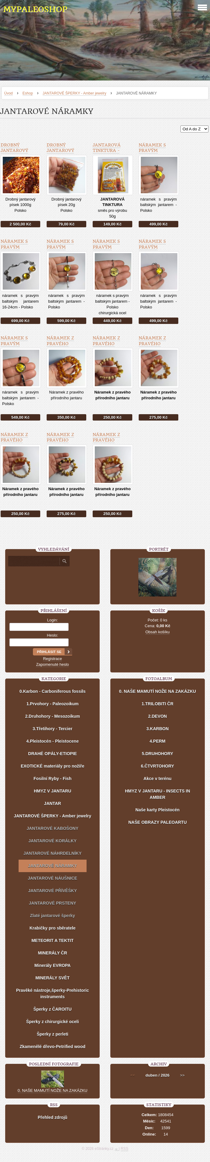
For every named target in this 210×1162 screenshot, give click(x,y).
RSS (124, 1149)
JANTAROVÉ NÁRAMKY (52, 865)
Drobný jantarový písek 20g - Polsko (60, 153)
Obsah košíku (157, 632)
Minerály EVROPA (52, 965)
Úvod (8, 93)
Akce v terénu (158, 778)
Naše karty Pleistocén (157, 809)
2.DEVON (157, 716)
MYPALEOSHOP (35, 9)
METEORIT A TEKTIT (52, 940)
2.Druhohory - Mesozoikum (52, 716)
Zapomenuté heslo (52, 664)
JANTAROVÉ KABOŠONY (52, 828)
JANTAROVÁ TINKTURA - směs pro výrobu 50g (107, 153)
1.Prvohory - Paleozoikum (53, 703)
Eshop (28, 93)
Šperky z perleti (52, 1034)
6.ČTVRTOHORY (157, 766)
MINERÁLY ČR (52, 953)
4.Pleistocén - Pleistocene (52, 741)
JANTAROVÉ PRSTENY (52, 903)
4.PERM (158, 741)
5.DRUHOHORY (157, 753)
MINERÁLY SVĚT (52, 977)
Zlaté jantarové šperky (52, 915)
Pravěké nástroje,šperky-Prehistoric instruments (52, 993)
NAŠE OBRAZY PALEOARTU (157, 822)
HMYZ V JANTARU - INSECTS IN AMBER (157, 794)
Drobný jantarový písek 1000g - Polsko (16, 153)
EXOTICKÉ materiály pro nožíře (52, 766)
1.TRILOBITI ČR (157, 703)
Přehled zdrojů (52, 1117)
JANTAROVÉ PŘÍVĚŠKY (52, 890)
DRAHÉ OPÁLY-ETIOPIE (52, 753)
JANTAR (52, 803)
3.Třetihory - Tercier (52, 728)
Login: (52, 620)
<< (132, 1075)
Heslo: (52, 635)
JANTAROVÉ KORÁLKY (52, 840)
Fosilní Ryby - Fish (52, 778)
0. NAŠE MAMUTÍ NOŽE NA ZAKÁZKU (157, 691)
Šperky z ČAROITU (53, 1009)
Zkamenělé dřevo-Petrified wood (52, 1046)
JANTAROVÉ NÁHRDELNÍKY (52, 853)
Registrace (52, 658)
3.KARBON (157, 728)
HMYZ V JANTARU (52, 791)
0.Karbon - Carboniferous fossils (53, 691)
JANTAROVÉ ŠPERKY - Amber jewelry (74, 93)
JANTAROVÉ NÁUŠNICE (52, 878)
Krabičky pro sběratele (53, 928)
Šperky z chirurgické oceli (52, 1021)
